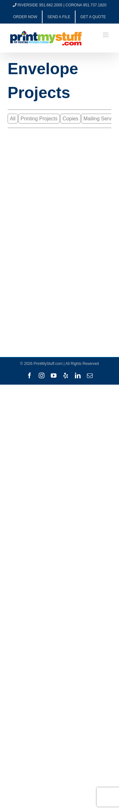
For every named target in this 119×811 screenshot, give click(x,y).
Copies (70, 118)
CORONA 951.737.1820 (85, 5)
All (13, 118)
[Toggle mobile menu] (106, 35)
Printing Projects (39, 118)
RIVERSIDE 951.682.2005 (39, 5)
